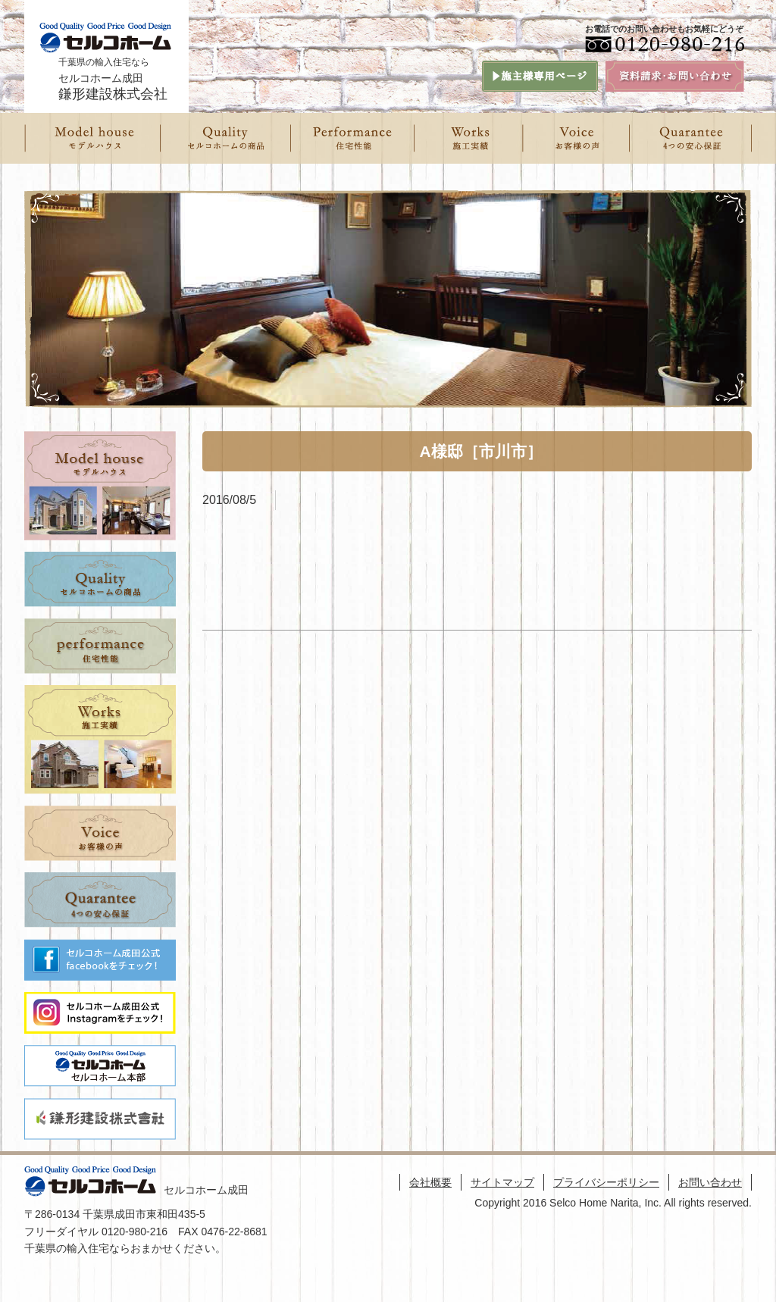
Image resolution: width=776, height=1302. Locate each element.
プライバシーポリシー (606, 1182)
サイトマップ (502, 1182)
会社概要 (430, 1182)
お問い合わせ (710, 1182)
